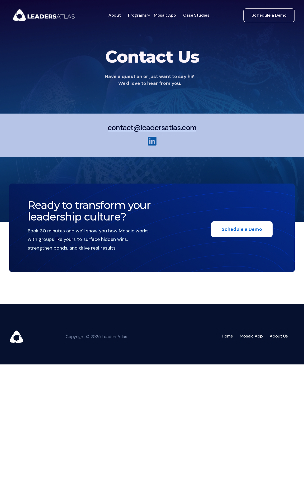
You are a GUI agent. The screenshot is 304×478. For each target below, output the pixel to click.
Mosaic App (251, 336)
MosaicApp (165, 15)
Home (227, 336)
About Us (279, 336)
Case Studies (196, 15)
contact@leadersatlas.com (152, 128)
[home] (43, 15)
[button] (138, 15)
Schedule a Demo (269, 15)
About (114, 15)
